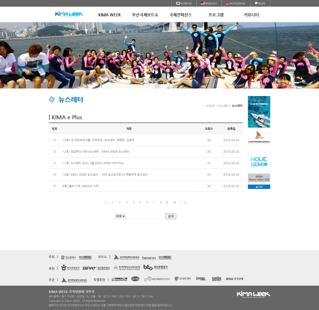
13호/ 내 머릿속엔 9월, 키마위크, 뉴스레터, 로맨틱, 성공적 (98, 140)
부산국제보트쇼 (145, 14)
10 (174, 202)
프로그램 (216, 14)
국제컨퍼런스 (180, 14)
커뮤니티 (251, 14)
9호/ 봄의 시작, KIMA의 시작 (80, 186)
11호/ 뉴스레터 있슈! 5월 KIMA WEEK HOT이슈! (93, 163)
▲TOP (259, 186)
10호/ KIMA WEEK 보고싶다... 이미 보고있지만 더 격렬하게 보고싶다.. (106, 174)
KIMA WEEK (109, 14)
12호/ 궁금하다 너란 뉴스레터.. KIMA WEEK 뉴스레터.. (96, 151)
